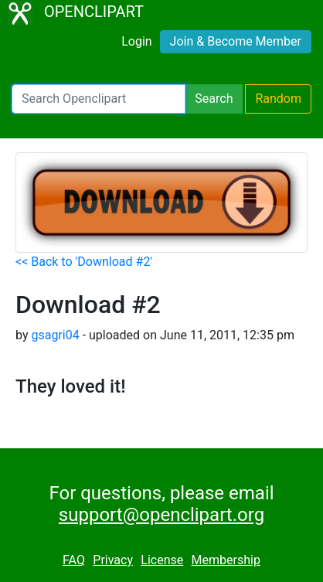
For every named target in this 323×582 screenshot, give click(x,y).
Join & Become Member (235, 41)
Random (278, 98)
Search (214, 98)
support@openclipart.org (161, 515)
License (162, 560)
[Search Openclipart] (98, 99)
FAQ (74, 560)
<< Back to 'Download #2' (83, 261)
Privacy (113, 560)
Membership (226, 560)
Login (136, 41)
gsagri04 (55, 335)
